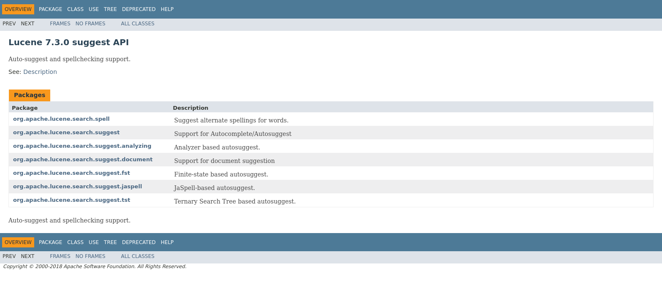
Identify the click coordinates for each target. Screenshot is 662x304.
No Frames (91, 24)
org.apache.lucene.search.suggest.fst (71, 173)
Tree (110, 9)
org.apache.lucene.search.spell (61, 119)
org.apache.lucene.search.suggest (66, 132)
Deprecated (139, 9)
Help (167, 9)
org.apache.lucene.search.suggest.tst (71, 200)
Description (40, 71)
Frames (60, 24)
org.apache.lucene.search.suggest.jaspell (77, 186)
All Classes (138, 24)
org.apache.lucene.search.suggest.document (82, 159)
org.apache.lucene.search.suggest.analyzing (82, 146)
